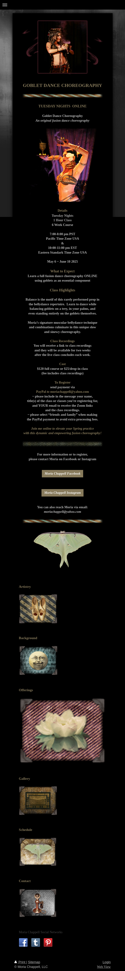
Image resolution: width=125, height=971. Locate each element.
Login (107, 962)
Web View (104, 967)
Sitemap (34, 962)
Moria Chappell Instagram (62, 493)
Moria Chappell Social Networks (41, 932)
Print (20, 962)
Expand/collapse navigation (62, 5)
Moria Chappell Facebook (62, 473)
